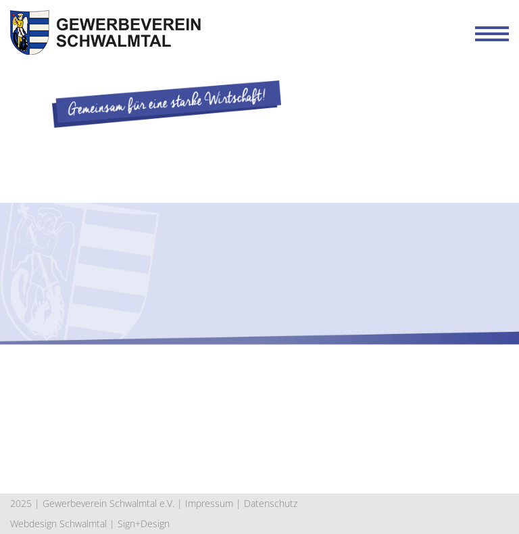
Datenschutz (270, 503)
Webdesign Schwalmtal (58, 523)
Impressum (209, 503)
